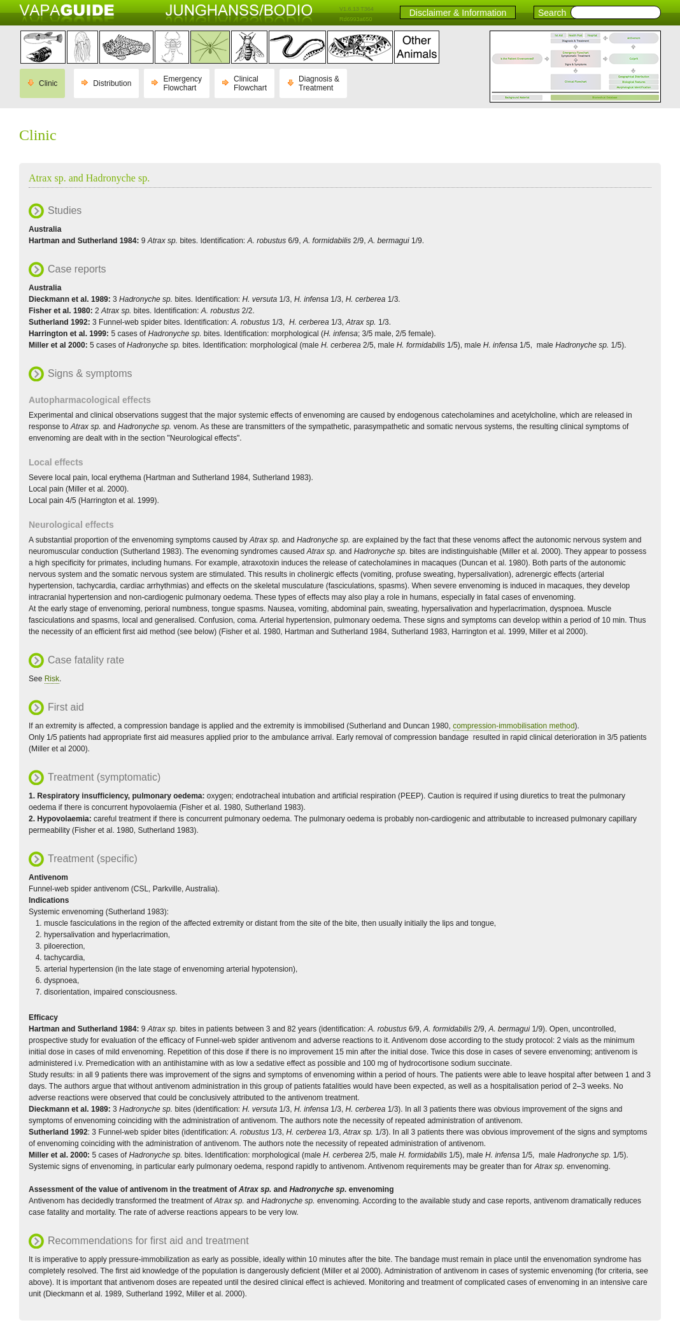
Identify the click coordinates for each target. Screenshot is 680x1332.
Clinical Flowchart (250, 83)
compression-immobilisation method (513, 725)
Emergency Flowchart (182, 83)
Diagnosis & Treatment (319, 83)
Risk (52, 678)
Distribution (112, 83)
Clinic (48, 83)
